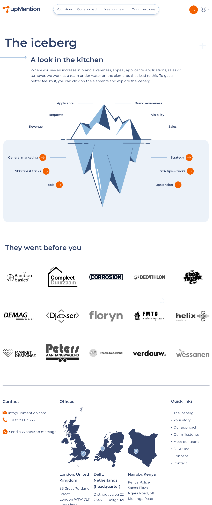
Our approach (87, 9)
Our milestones (143, 9)
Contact (180, 463)
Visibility (157, 115)
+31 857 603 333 (19, 420)
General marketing (23, 157)
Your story (64, 9)
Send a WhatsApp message (32, 432)
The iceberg (183, 413)
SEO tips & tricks (28, 171)
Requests (56, 115)
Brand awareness (148, 103)
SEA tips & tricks (172, 171)
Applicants (65, 103)
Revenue (36, 127)
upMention (164, 185)
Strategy (177, 157)
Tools (50, 185)
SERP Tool (181, 449)
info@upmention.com (27, 413)
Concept (180, 456)
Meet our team (115, 9)
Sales (173, 127)
